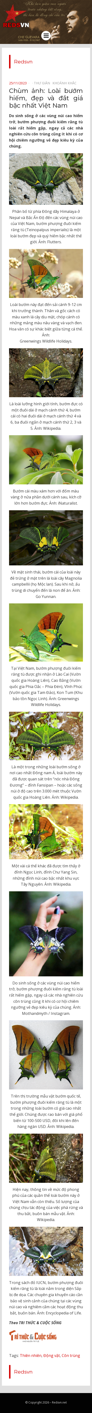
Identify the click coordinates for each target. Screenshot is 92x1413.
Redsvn (23, 62)
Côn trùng (71, 1355)
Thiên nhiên (30, 1355)
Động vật (51, 1355)
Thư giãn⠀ (43, 83)
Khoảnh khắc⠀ (65, 83)
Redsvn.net (59, 1402)
